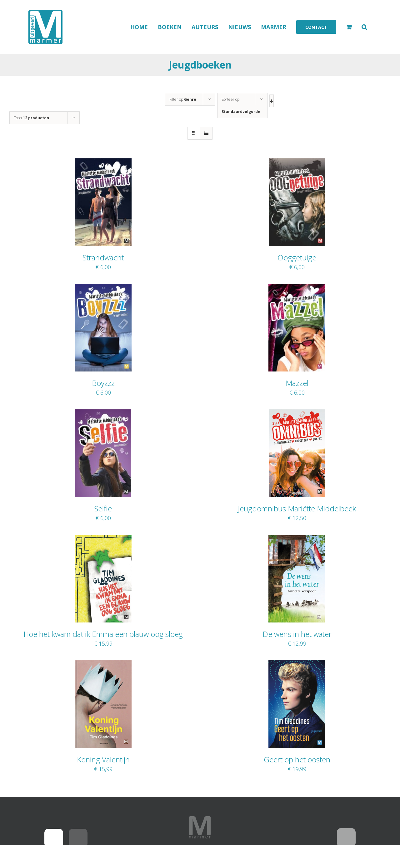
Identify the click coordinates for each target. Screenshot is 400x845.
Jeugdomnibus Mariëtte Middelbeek (297, 508)
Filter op (182, 99)
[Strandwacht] (103, 162)
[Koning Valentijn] (103, 664)
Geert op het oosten (297, 759)
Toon (31, 117)
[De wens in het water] (296, 538)
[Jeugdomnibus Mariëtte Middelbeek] (297, 413)
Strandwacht (103, 257)
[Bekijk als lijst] (206, 133)
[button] (364, 27)
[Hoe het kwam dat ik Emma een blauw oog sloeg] (103, 538)
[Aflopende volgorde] (271, 101)
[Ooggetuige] (297, 162)
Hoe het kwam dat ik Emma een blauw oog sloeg (103, 634)
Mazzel (297, 383)
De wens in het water (297, 634)
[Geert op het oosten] (297, 664)
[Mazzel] (296, 287)
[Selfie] (103, 413)
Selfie (103, 508)
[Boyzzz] (103, 287)
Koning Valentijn (103, 759)
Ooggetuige (297, 257)
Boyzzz (103, 383)
